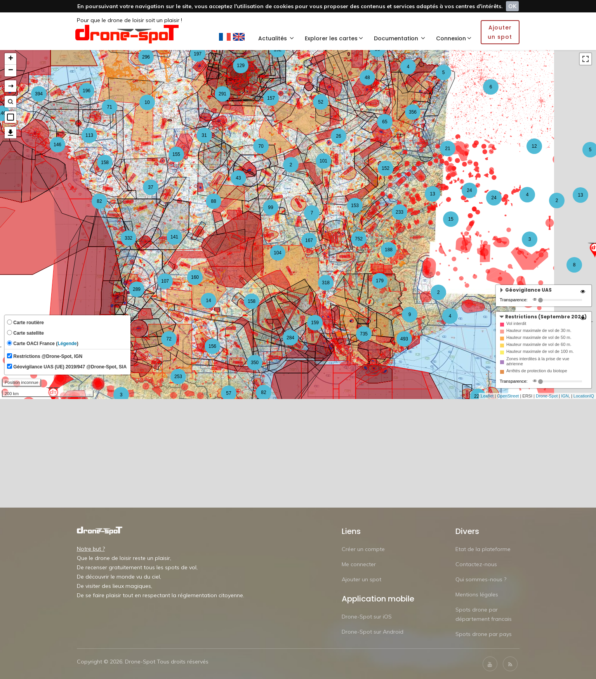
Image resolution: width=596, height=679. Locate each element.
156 (212, 346)
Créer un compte (363, 549)
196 (86, 90)
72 (168, 339)
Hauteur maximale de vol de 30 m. (539, 330)
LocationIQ (583, 396)
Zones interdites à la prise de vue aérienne (537, 361)
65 (384, 121)
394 (39, 94)
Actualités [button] (276, 38)
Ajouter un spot (361, 579)
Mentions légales (476, 594)
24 (469, 190)
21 (447, 148)
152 (385, 168)
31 (204, 135)
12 (534, 146)
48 (367, 77)
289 (137, 289)
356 (413, 112)
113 (89, 135)
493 (404, 339)
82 (99, 201)
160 (195, 277)
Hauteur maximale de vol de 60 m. (539, 344)
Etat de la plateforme (483, 549)
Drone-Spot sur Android (372, 631)
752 (359, 239)
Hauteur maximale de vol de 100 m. (540, 351)
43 (238, 178)
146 (57, 144)
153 (355, 205)
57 (228, 393)
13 (580, 195)
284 (290, 337)
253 (178, 376)
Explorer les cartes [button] (334, 38)
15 (450, 219)
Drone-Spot (547, 396)
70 (260, 146)
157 (271, 98)
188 (389, 249)
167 (309, 240)
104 (277, 253)
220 (478, 396)
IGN (565, 396)
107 (165, 281)
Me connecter (359, 564)
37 (150, 187)
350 (255, 362)
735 (364, 334)
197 (198, 54)
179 (380, 280)
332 (128, 238)
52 (320, 102)
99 (270, 207)
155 (176, 154)
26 (338, 136)
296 (146, 57)
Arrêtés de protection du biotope (536, 370)
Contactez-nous (476, 564)
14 (208, 300)
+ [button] (10, 59)
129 (241, 65)
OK (512, 6)
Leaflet (487, 396)
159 (315, 322)
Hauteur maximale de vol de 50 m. (539, 337)
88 (213, 201)
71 (109, 107)
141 (174, 237)
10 (146, 102)
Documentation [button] (399, 38)
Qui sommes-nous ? (480, 579)
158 (251, 301)
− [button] (10, 70)
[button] (10, 117)
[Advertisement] (298, 453)
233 (399, 212)
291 (222, 94)
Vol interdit (516, 323)
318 (326, 282)
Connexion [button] (453, 38)
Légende (66, 343)
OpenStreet (508, 396)
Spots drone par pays (483, 634)
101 (323, 161)
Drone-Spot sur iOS (367, 616)
